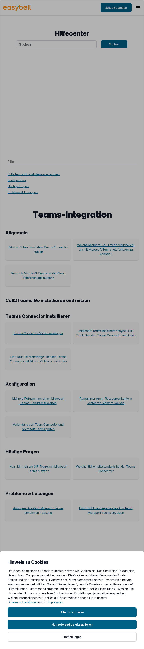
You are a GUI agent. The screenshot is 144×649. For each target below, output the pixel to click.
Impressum (55, 602)
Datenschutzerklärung (23, 602)
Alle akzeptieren (72, 612)
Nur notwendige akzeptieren (72, 624)
